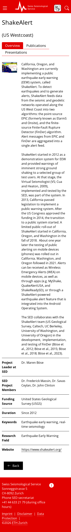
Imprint (7, 514)
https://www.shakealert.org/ (42, 449)
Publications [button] (36, 45)
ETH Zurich (19, 523)
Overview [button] (12, 45)
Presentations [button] (16, 52)
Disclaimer (24, 514)
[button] (6, 8)
